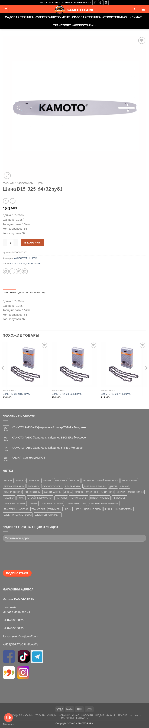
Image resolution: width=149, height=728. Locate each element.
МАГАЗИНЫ (67, 718)
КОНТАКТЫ (82, 718)
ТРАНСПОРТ (63, 25)
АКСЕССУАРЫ (84, 25)
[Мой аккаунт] (134, 9)
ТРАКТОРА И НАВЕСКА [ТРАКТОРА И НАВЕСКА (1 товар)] (16, 509)
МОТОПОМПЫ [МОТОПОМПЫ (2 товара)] (136, 491)
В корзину (32, 242)
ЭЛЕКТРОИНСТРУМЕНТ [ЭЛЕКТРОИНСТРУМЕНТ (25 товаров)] (48, 514)
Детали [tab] (23, 292)
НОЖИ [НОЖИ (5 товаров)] (21, 497)
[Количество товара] (10, 242)
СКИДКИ (52, 715)
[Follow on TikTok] (100, 2)
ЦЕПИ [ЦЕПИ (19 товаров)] (78, 509)
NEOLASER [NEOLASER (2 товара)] (61, 480)
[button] (6, 9)
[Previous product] (12, 201)
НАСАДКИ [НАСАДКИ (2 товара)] (9, 497)
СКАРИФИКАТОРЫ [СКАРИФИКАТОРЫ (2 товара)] (76, 503)
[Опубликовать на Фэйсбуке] (12, 271)
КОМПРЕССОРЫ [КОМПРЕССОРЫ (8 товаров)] (13, 491)
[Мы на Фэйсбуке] (94, 2)
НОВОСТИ (87, 715)
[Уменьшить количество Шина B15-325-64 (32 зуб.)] (5, 242)
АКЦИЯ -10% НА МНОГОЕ (28, 457)
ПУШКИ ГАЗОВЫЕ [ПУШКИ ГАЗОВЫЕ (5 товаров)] (99, 497)
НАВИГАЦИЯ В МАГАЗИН (19, 715)
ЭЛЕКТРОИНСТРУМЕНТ (54, 17)
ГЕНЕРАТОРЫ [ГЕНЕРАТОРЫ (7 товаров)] (72, 486)
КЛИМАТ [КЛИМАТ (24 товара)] (124, 486)
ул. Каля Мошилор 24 (16, 611)
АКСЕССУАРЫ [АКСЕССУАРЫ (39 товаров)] (129, 480)
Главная (8, 183)
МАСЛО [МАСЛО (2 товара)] (79, 491)
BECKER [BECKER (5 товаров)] (8, 480)
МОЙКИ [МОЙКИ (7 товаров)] (121, 491)
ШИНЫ (37, 263)
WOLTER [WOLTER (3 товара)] (74, 480)
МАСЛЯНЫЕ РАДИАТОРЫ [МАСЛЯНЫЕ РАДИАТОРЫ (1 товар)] (100, 491)
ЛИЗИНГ (110, 715)
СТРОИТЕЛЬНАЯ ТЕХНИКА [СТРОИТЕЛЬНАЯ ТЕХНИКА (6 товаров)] (103, 503)
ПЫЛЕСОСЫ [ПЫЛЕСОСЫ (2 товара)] (119, 497)
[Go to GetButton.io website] (8, 724)
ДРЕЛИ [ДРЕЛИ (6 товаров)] (113, 486)
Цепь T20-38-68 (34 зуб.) (16, 393)
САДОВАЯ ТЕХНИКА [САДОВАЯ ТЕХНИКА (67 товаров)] (15, 503)
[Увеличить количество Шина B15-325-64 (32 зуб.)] (16, 242)
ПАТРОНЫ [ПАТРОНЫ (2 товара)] (61, 497)
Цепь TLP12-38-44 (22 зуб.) (116, 393)
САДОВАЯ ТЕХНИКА (20, 17)
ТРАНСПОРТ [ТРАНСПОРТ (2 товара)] (38, 509)
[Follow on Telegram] (106, 2)
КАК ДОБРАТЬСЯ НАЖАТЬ (20, 644)
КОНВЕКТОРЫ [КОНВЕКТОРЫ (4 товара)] (32, 491)
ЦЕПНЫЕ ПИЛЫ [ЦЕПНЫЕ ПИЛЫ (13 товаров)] (92, 509)
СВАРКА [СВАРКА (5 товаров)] (33, 503)
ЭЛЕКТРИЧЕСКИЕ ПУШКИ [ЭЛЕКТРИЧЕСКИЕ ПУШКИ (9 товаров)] (18, 514)
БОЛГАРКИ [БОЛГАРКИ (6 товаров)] (33, 486)
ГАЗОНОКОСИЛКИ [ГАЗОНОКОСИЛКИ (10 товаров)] (52, 486)
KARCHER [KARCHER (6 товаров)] (34, 480)
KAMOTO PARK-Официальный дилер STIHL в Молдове (47, 447)
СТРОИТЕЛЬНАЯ (116, 17)
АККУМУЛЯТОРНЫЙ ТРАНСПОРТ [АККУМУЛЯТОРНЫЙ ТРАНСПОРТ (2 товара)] (100, 480)
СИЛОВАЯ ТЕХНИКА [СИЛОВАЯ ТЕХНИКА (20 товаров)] (52, 503)
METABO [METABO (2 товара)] (47, 480)
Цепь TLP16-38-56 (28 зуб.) (67, 393)
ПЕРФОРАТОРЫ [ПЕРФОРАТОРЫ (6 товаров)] (78, 497)
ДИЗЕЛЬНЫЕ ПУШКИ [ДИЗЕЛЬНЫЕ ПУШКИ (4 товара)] (94, 486)
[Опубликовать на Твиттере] (18, 271)
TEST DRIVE (136, 715)
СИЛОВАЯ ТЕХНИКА (87, 17)
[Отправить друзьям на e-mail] (25, 271)
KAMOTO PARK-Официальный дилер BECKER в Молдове (49, 437)
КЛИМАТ (137, 17)
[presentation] (17, 557)
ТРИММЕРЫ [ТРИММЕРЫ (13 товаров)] (54, 509)
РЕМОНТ (123, 715)
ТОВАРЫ (40, 715)
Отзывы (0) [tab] (37, 292)
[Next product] (5, 201)
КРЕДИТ (99, 715)
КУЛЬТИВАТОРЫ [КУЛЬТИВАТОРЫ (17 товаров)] (52, 491)
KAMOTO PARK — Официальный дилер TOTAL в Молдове (49, 427)
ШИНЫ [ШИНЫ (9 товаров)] (108, 509)
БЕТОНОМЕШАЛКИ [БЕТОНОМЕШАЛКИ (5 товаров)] (14, 486)
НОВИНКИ (64, 715)
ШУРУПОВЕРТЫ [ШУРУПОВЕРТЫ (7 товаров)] (123, 509)
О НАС (75, 715)
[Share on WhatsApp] (6, 271)
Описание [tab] (9, 292)
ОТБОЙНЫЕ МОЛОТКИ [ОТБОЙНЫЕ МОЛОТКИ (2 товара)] (40, 497)
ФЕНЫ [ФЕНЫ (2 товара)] (68, 509)
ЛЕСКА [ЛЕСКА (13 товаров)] (68, 491)
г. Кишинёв (9, 607)
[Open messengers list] (8, 717)
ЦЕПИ (40, 183)
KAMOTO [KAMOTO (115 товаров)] (20, 480)
